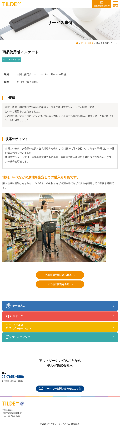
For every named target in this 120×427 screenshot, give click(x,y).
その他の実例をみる (60, 284)
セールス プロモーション (18, 327)
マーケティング (18, 337)
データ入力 (15, 306)
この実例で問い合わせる (60, 275)
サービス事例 (87, 43)
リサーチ (14, 316)
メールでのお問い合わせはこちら (60, 388)
